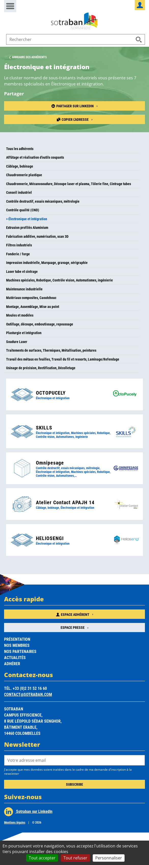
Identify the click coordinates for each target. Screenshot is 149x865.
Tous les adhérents (19, 148)
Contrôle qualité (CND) (22, 209)
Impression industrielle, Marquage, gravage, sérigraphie (47, 262)
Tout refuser (75, 858)
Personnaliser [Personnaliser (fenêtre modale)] (108, 858)
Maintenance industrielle (24, 289)
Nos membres (17, 645)
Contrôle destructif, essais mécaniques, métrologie (42, 201)
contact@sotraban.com (28, 694)
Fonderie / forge (18, 253)
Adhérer (12, 663)
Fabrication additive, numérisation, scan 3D (37, 236)
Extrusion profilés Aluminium (27, 227)
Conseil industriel (19, 192)
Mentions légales (14, 822)
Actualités (15, 657)
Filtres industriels (19, 245)
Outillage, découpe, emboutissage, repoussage (39, 324)
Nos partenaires (20, 651)
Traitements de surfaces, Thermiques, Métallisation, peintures (51, 350)
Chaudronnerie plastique (24, 174)
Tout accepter (42, 858)
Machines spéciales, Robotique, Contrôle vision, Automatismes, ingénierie (59, 280)
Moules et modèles (19, 315)
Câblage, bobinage (19, 166)
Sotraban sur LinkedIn (28, 811)
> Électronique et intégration (26, 218)
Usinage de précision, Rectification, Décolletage (40, 367)
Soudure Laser (16, 341)
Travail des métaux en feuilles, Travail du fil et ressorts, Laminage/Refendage (62, 359)
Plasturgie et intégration (24, 332)
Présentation (17, 639)
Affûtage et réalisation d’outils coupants (35, 157)
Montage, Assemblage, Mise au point (32, 306)
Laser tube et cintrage (22, 271)
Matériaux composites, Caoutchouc (31, 297)
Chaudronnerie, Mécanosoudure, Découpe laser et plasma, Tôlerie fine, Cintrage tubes (68, 183)
